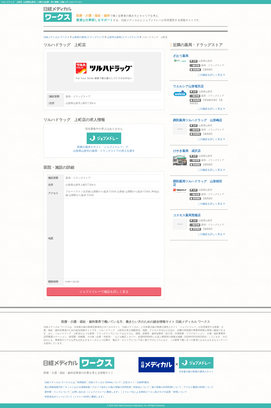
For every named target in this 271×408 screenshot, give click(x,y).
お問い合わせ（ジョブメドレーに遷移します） (96, 392)
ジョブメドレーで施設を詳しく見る (103, 291)
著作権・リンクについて (57, 392)
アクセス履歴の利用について (198, 387)
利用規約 (81, 382)
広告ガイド (129, 382)
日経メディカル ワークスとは (59, 382)
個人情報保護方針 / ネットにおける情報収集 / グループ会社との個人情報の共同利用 (87, 387)
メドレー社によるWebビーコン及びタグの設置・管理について (154, 392)
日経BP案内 (143, 382)
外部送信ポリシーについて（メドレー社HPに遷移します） (74, 396)
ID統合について (141, 387)
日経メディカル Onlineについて (104, 382)
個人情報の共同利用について (166, 387)
